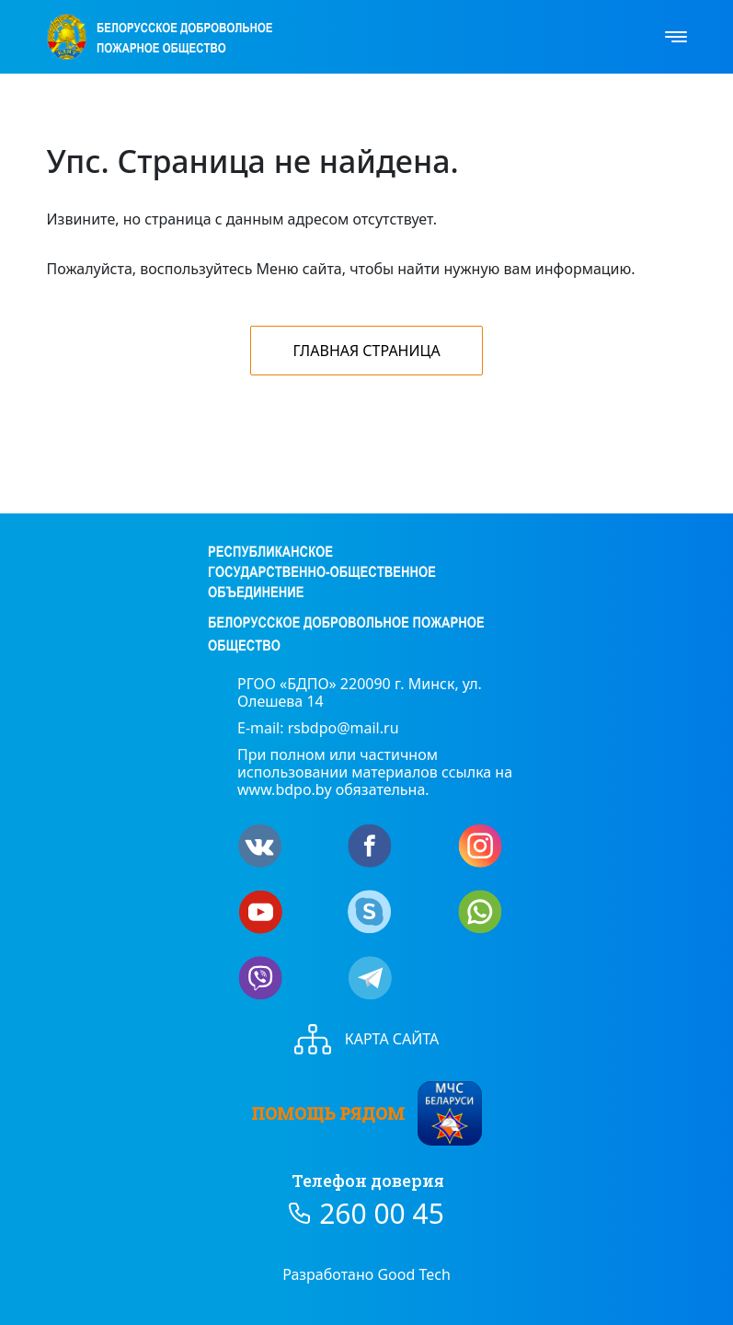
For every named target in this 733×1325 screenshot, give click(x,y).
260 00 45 (381, 1213)
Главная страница (366, 350)
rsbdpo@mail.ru (343, 728)
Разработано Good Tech (366, 1274)
